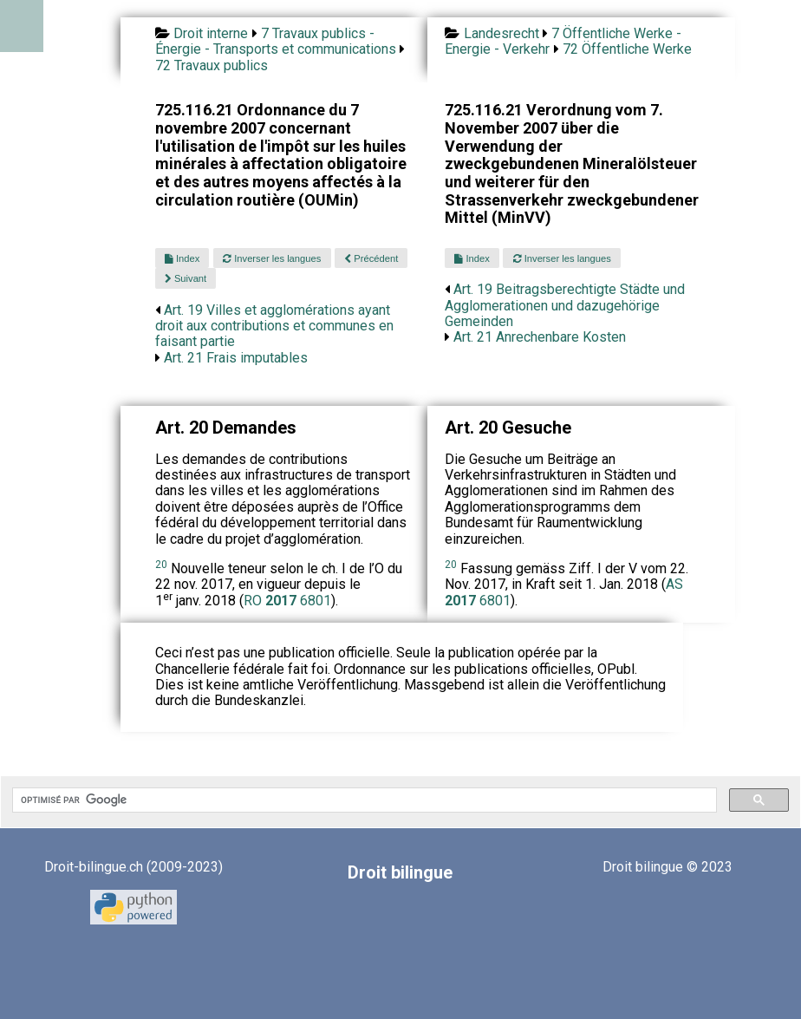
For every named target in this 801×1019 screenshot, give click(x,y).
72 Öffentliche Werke (627, 49)
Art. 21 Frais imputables (236, 357)
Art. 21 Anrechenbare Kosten (539, 337)
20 (161, 564)
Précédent (371, 258)
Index (182, 258)
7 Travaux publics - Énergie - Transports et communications (275, 41)
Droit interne (210, 33)
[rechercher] (363, 800)
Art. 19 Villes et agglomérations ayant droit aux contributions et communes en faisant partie (274, 326)
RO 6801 (287, 600)
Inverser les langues (272, 258)
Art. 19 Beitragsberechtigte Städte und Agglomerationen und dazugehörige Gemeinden (565, 305)
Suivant (185, 278)
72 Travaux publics (211, 65)
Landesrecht (501, 33)
